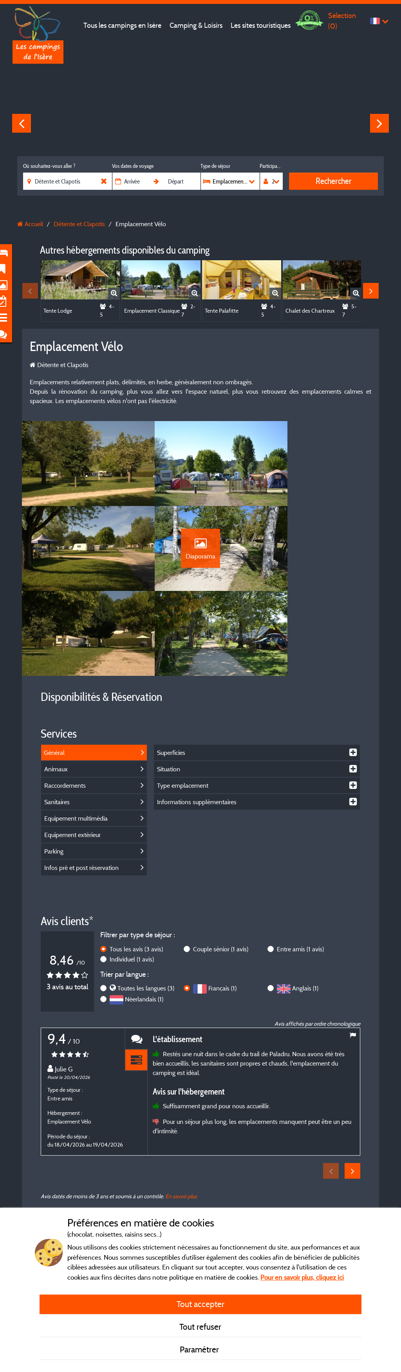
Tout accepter (200, 1304)
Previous (21, 123)
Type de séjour (215, 165)
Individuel (132, 892)
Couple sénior (220, 882)
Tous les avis (136, 882)
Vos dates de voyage (133, 165)
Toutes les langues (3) (145, 921)
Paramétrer (200, 1349)
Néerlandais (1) (144, 932)
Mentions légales (175, 1192)
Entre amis (300, 882)
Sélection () (342, 20)
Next (379, 123)
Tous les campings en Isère (122, 25)
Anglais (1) (305, 921)
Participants (271, 165)
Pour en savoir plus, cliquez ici (302, 1277)
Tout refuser (200, 1327)
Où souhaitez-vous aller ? (49, 165)
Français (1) (222, 921)
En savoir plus (181, 1129)
